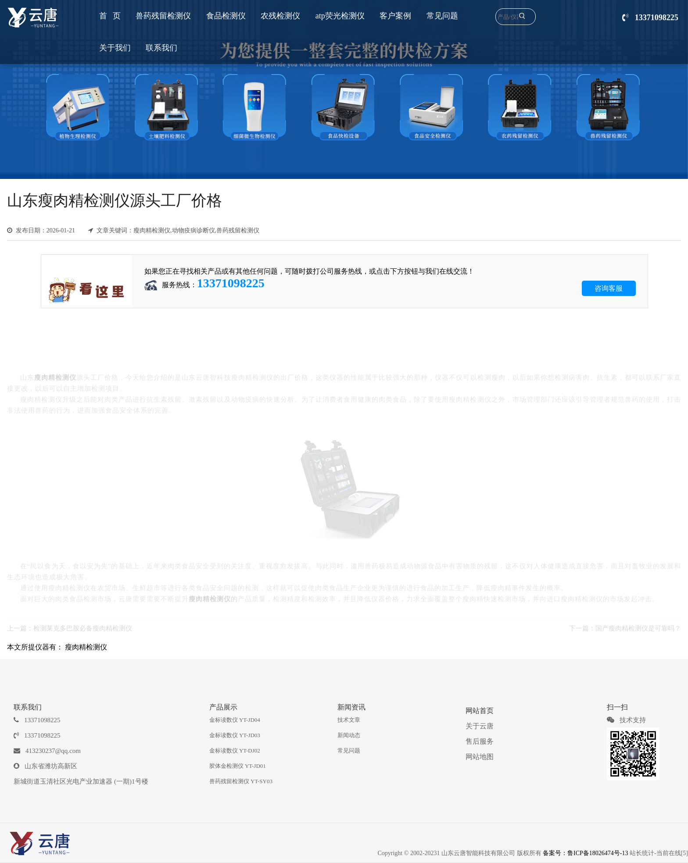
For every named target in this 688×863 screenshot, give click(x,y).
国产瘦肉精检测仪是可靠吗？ (638, 624)
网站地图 (480, 756)
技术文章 (348, 720)
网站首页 (480, 710)
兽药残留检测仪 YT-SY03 (240, 781)
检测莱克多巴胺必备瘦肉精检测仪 (82, 624)
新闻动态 (348, 735)
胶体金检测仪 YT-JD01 (237, 766)
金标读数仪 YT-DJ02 (234, 750)
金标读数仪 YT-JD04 (234, 720)
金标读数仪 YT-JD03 (234, 735)
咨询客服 (609, 288)
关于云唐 (480, 726)
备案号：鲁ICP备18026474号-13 (585, 853)
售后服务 (480, 741)
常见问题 (348, 750)
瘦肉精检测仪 (86, 647)
